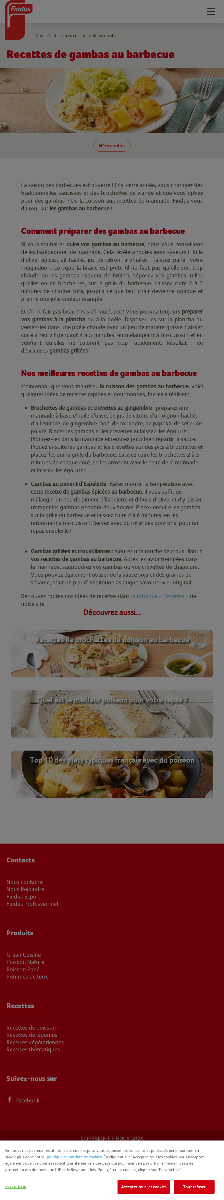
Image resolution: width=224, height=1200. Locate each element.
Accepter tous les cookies (143, 1186)
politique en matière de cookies (74, 1156)
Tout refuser (194, 1186)
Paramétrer (15, 1186)
